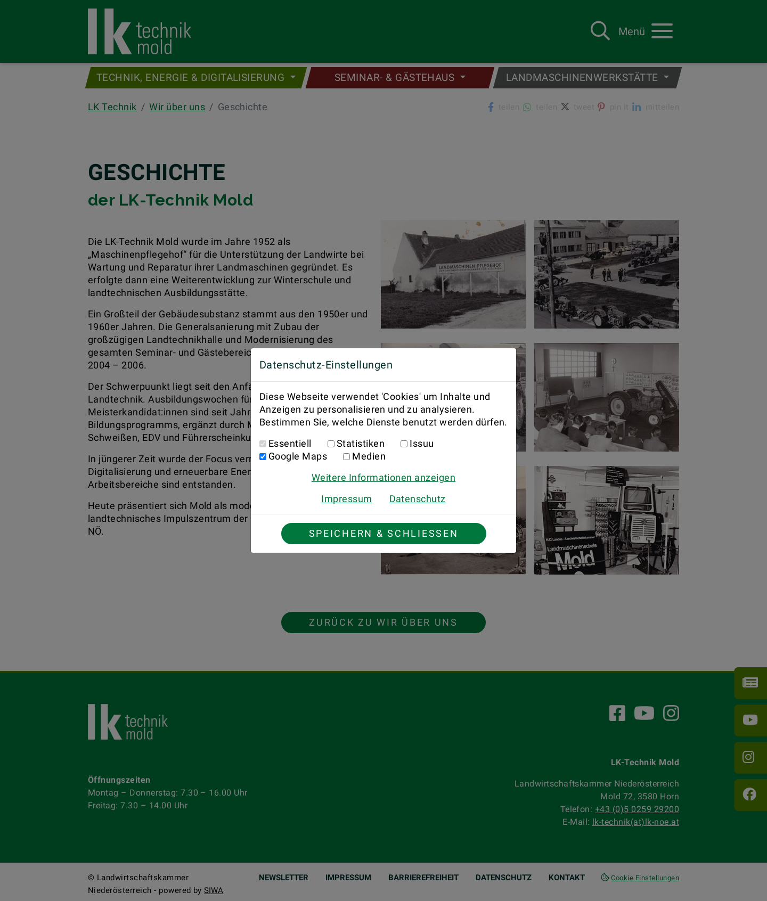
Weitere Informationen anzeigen (383, 477)
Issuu (422, 443)
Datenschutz (417, 498)
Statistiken (361, 443)
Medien (369, 456)
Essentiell (290, 443)
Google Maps (297, 456)
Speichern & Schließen (384, 533)
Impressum (346, 498)
